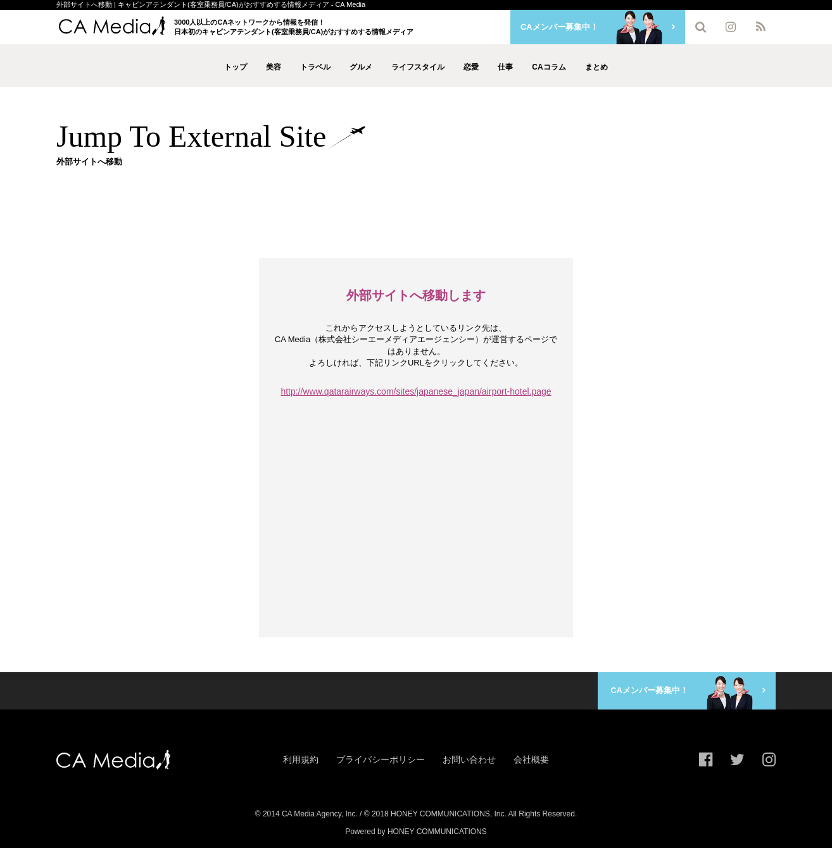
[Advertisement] (416, 212)
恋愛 (471, 67)
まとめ (596, 67)
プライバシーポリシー (380, 759)
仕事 (505, 67)
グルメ (361, 67)
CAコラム (548, 67)
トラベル (315, 67)
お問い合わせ (469, 759)
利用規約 (300, 759)
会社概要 (531, 759)
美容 (273, 67)
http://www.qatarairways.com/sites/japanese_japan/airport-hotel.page (415, 391)
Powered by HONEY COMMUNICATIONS (416, 831)
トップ (235, 67)
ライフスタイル (417, 67)
